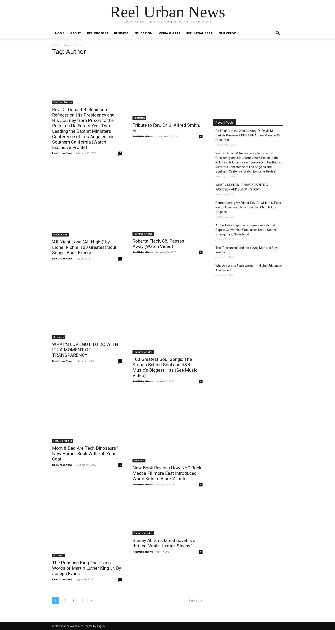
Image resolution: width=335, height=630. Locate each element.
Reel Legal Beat (199, 33)
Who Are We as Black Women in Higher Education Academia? (248, 268)
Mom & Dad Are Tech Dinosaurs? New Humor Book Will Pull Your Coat (85, 454)
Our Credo (227, 33)
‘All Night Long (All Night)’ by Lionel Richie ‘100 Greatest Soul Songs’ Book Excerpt (84, 247)
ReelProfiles (97, 33)
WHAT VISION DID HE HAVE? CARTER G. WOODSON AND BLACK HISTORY (241, 187)
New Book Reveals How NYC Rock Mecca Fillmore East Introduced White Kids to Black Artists (166, 473)
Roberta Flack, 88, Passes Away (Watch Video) (158, 243)
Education (143, 33)
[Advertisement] (249, 80)
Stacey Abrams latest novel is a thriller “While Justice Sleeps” (163, 543)
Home (59, 33)
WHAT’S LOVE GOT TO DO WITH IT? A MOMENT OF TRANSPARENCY (85, 350)
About (75, 33)
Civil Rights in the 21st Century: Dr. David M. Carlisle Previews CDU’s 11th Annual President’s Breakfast (247, 135)
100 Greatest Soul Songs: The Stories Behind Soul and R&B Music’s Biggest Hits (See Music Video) (165, 367)
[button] (278, 34)
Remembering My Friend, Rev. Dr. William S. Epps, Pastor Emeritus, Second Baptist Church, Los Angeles (248, 207)
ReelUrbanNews (62, 153)
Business (121, 33)
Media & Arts (169, 33)
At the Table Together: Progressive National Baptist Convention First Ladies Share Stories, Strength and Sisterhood (246, 230)
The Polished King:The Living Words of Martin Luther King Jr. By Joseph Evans (86, 568)
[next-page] (91, 600)
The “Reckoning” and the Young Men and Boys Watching (246, 250)
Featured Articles (62, 102)
